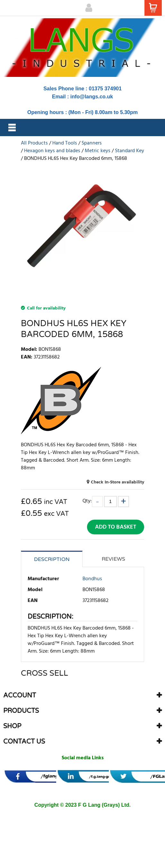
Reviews (113, 559)
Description (52, 559)
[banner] (46, 776)
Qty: (87, 501)
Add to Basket (115, 527)
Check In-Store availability (117, 482)
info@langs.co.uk (91, 96)
